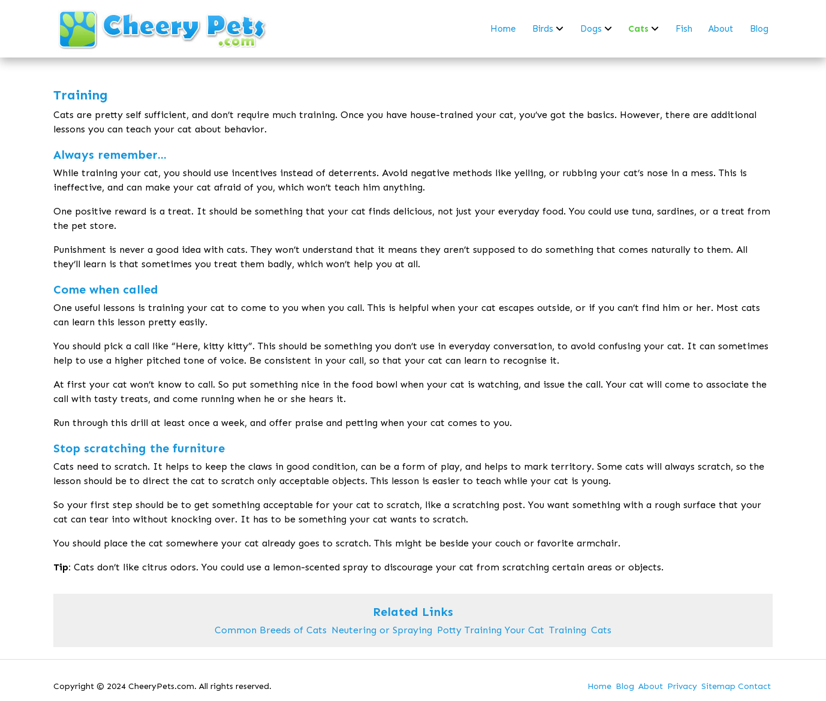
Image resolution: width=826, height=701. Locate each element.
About (650, 686)
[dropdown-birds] (559, 29)
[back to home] (163, 29)
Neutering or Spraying (381, 630)
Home (599, 686)
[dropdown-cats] (655, 29)
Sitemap (718, 686)
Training (567, 630)
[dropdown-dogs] (608, 29)
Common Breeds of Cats (271, 630)
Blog (625, 686)
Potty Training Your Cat (490, 630)
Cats (601, 630)
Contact (754, 686)
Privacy (682, 686)
